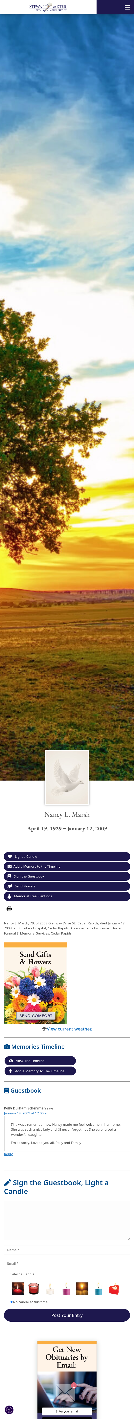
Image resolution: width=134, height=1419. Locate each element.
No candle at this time (30, 1302)
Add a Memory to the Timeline (34, 866)
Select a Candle (22, 1274)
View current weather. (69, 1029)
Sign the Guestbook (26, 876)
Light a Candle (22, 856)
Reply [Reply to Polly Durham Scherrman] (8, 1154)
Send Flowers (22, 886)
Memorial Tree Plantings (30, 896)
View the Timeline (27, 1061)
